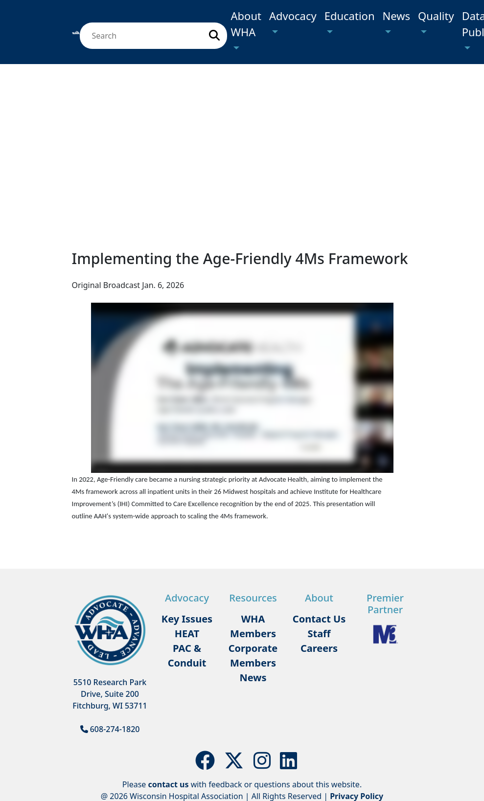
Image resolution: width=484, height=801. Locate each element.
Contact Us (319, 618)
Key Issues (186, 618)
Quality (436, 15)
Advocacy (293, 15)
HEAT (187, 633)
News (397, 15)
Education (349, 15)
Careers (319, 648)
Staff (318, 633)
